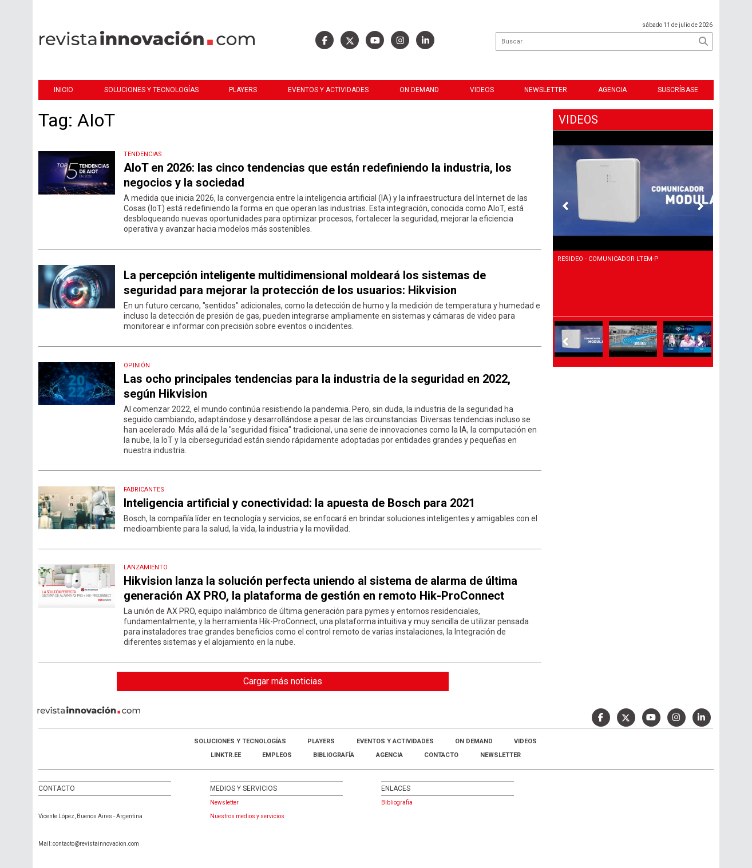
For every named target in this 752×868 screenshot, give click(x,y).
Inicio (63, 90)
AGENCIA (389, 755)
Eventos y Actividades (328, 90)
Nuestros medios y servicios (247, 816)
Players (243, 90)
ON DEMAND (419, 90)
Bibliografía (333, 755)
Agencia (612, 90)
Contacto (441, 755)
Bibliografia (397, 802)
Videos (482, 90)
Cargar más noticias (282, 681)
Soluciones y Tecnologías (151, 90)
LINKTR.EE (226, 755)
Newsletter (545, 90)
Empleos (277, 755)
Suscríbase (678, 90)
